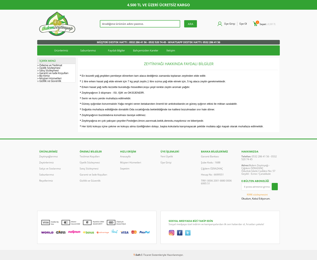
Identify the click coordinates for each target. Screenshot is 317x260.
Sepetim (124, 168)
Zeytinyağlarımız (48, 156)
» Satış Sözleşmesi (48, 70)
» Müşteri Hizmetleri (49, 78)
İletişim (170, 50)
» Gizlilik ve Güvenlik (49, 81)
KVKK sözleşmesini (257, 194)
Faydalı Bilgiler (116, 50)
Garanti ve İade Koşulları (93, 174)
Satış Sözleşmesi (89, 168)
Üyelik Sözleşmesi (90, 162)
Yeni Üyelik (167, 156)
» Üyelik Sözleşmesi (48, 68)
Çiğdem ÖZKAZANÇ (212, 168)
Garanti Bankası (210, 156)
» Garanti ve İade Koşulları (52, 73)
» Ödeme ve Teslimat (49, 65)
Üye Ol (243, 23)
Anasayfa (125, 156)
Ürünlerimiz (61, 50)
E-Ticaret (146, 255)
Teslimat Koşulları (90, 156)
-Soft (137, 255)
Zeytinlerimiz (46, 162)
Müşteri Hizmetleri (130, 162)
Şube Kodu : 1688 (210, 162)
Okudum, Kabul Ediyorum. (255, 196)
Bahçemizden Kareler (145, 50)
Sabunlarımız (88, 50)
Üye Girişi (229, 23)
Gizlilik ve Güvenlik (90, 180)
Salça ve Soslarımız (50, 168)
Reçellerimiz (46, 180)
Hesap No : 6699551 (212, 174)
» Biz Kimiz (43, 75)
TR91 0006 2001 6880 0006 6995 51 (216, 182)
